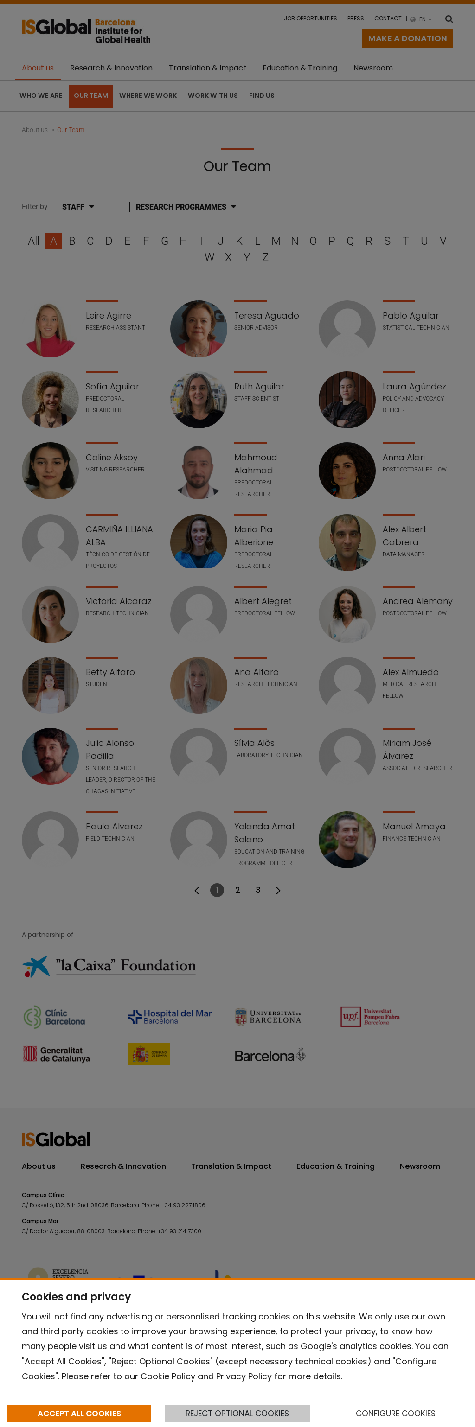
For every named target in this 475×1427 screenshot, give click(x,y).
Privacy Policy (244, 1376)
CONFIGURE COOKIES (396, 1413)
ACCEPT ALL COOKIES (79, 1413)
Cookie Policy (168, 1376)
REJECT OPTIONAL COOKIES (237, 1413)
